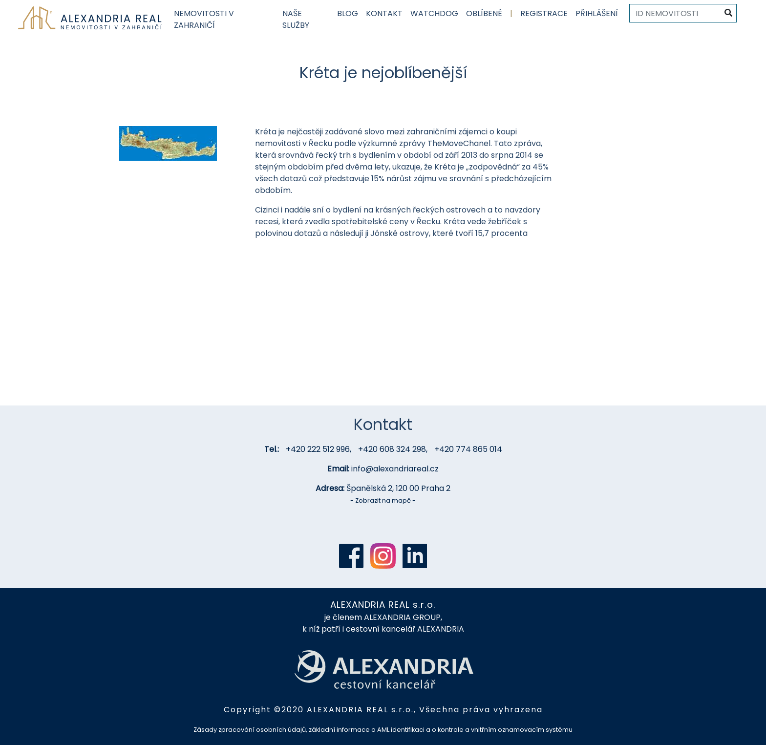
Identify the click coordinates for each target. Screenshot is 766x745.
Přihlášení (596, 13)
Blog (347, 13)
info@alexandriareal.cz (395, 468)
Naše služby (295, 19)
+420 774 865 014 (468, 449)
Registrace (544, 13)
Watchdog (434, 13)
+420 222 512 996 (318, 449)
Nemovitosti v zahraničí (204, 19)
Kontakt (384, 13)
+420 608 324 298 (392, 449)
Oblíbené (484, 13)
